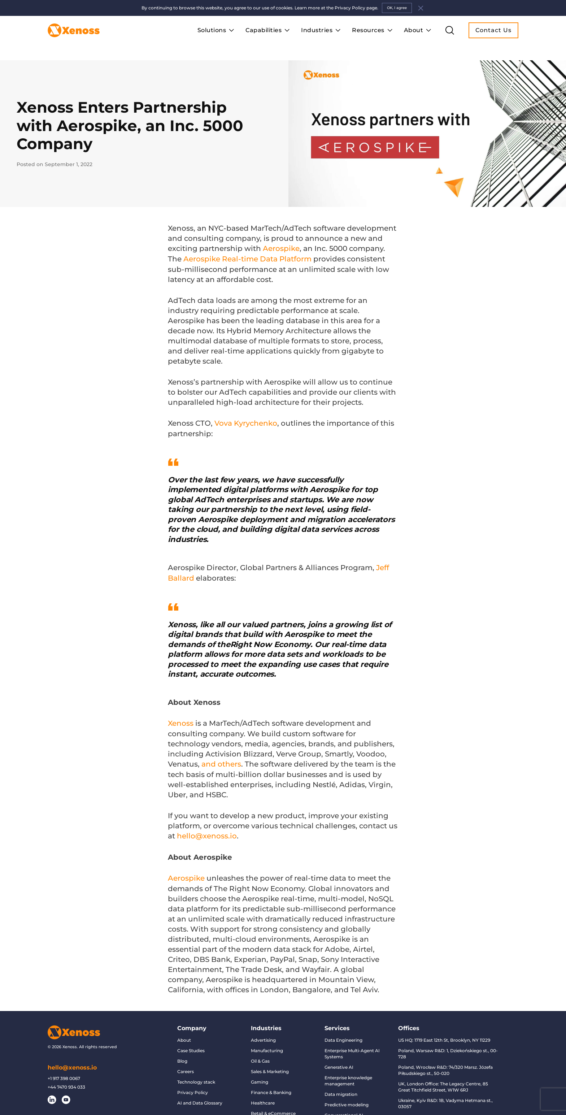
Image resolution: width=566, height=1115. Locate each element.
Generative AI (339, 1061)
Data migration (341, 1088)
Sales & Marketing (270, 1065)
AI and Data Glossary (199, 1096)
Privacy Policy (192, 1086)
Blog (182, 1055)
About (184, 1034)
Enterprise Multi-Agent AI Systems (352, 1047)
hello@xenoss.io (72, 1061)
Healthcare (263, 1096)
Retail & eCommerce (273, 1107)
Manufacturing (267, 1044)
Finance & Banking (271, 1086)
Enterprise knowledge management (348, 1074)
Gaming (259, 1076)
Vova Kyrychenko (245, 419)
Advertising (263, 1034)
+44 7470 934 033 (66, 1081)
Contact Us (493, 30)
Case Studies (191, 1044)
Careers (185, 1065)
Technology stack (196, 1076)
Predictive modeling (347, 1098)
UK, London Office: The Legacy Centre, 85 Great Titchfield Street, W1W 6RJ (443, 1080)
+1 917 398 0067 (64, 1072)
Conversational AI (344, 1109)
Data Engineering (343, 1034)
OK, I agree (397, 7)
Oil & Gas (260, 1055)
